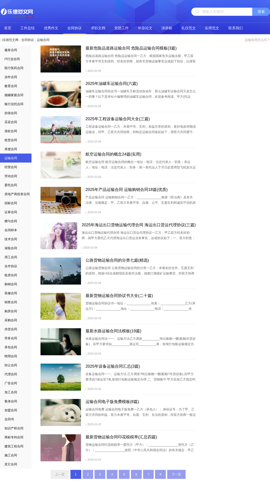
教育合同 (10, 86)
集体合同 (10, 401)
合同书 (9, 419)
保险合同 (10, 248)
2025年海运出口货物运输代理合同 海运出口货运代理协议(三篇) (139, 225)
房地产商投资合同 (17, 194)
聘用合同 (10, 356)
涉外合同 (10, 77)
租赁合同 (10, 140)
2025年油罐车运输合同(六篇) (112, 83)
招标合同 (10, 203)
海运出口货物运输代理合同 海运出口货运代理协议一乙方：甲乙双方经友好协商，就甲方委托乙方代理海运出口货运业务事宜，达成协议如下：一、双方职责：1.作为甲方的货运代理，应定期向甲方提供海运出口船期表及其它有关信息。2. (138, 238)
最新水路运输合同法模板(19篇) (113, 331)
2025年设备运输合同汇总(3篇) (113, 366)
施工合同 (10, 455)
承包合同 (10, 347)
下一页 (176, 474)
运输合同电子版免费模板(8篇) (112, 401)
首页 (7, 28)
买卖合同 (10, 122)
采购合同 (10, 320)
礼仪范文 (188, 28)
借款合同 (10, 131)
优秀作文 (51, 28)
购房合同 (10, 311)
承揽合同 (10, 149)
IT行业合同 (12, 59)
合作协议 (10, 266)
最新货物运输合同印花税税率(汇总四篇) (121, 437)
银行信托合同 (13, 104)
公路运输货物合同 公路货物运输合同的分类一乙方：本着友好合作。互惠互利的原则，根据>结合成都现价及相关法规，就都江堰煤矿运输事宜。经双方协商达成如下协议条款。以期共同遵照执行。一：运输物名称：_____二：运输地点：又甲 (140, 276)
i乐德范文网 (17, 11)
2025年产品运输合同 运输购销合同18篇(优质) (127, 189)
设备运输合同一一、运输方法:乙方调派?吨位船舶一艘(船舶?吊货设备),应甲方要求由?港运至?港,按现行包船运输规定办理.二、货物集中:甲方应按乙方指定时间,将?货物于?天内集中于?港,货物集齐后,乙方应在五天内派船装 (141, 379)
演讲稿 (166, 28)
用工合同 (10, 257)
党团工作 (121, 28)
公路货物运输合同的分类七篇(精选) (117, 260)
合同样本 (10, 230)
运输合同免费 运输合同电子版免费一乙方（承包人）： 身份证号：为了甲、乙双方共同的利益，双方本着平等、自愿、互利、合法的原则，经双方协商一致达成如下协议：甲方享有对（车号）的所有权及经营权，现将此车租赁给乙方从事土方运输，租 (141, 417)
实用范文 (212, 28)
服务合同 (10, 50)
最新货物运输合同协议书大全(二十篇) (119, 295)
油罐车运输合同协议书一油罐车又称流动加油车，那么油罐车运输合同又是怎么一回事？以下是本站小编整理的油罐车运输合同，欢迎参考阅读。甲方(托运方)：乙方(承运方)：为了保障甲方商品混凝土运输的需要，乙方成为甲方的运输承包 (141, 99)
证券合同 (10, 212)
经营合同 (10, 167)
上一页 (60, 474)
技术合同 (10, 239)
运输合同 (43, 40)
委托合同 (10, 185)
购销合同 (10, 284)
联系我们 (235, 28)
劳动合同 (10, 176)
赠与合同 (10, 221)
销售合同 (10, 302)
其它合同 (10, 464)
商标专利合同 (13, 437)
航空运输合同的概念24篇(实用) (113, 154)
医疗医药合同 (13, 68)
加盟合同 (10, 410)
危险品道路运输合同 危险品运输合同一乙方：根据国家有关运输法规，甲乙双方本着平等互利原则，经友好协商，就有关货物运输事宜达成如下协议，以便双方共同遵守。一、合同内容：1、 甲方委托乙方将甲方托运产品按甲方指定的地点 (141, 64)
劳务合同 (10, 338)
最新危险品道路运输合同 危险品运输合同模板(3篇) (131, 48)
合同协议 (74, 28)
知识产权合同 (13, 428)
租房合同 (10, 275)
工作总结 (27, 28)
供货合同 (10, 329)
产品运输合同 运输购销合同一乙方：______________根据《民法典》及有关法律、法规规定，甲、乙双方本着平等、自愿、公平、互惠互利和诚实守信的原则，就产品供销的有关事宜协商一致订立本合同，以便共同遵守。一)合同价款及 (141, 205)
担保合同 (10, 113)
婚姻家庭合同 (13, 95)
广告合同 (10, 383)
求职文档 (98, 28)
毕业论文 (145, 28)
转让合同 (10, 365)
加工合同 (10, 392)
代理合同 (10, 374)
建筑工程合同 (13, 446)
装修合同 (10, 293)
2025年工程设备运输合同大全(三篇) (118, 119)
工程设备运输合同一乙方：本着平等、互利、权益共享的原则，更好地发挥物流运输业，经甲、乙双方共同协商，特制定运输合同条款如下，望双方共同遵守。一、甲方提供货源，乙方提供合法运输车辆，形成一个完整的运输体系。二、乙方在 (141, 135)
